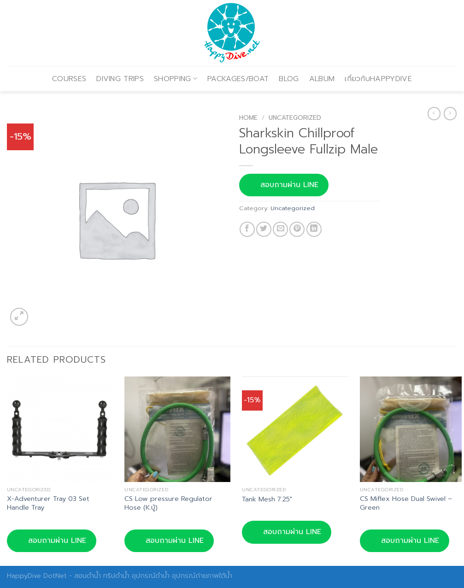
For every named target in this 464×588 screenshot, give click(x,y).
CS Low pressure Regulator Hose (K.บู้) (168, 503)
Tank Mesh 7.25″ (267, 499)
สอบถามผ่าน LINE (283, 184)
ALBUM (322, 78)
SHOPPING (175, 78)
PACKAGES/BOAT (238, 78)
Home (248, 118)
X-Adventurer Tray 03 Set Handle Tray (48, 503)
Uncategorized (295, 118)
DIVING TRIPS (120, 78)
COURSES (69, 78)
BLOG (289, 78)
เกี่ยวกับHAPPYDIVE (378, 78)
